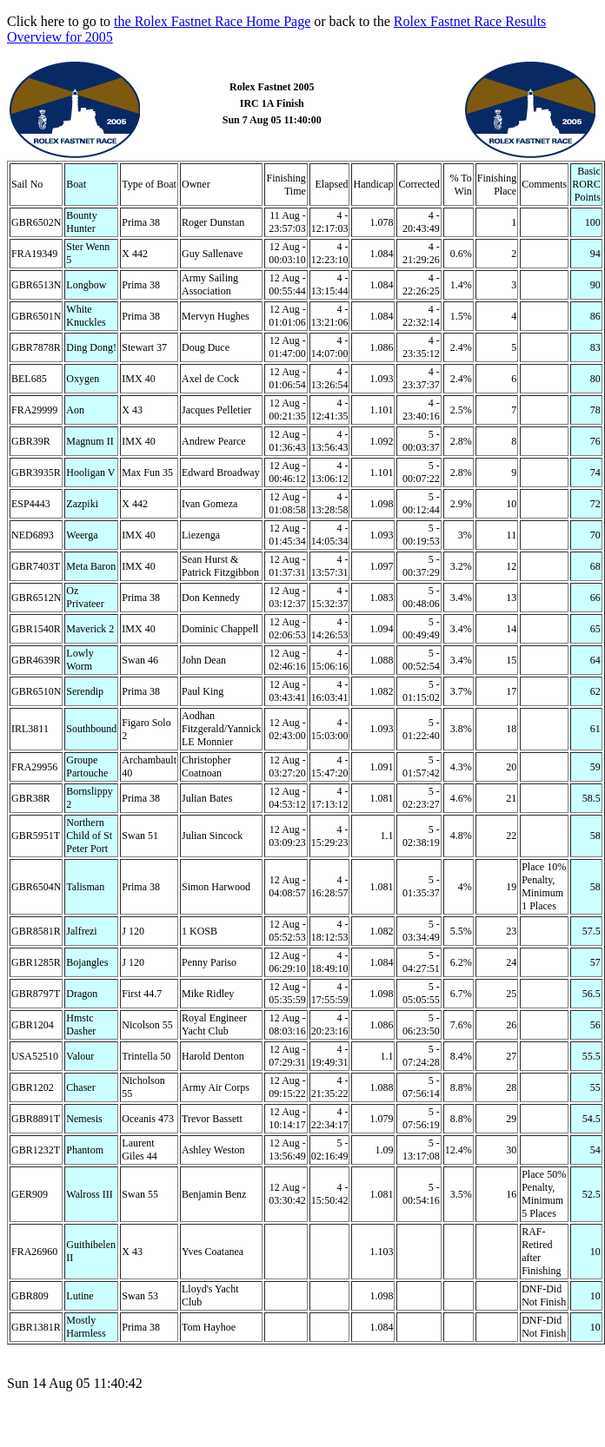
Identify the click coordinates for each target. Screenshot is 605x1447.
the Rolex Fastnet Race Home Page (212, 21)
